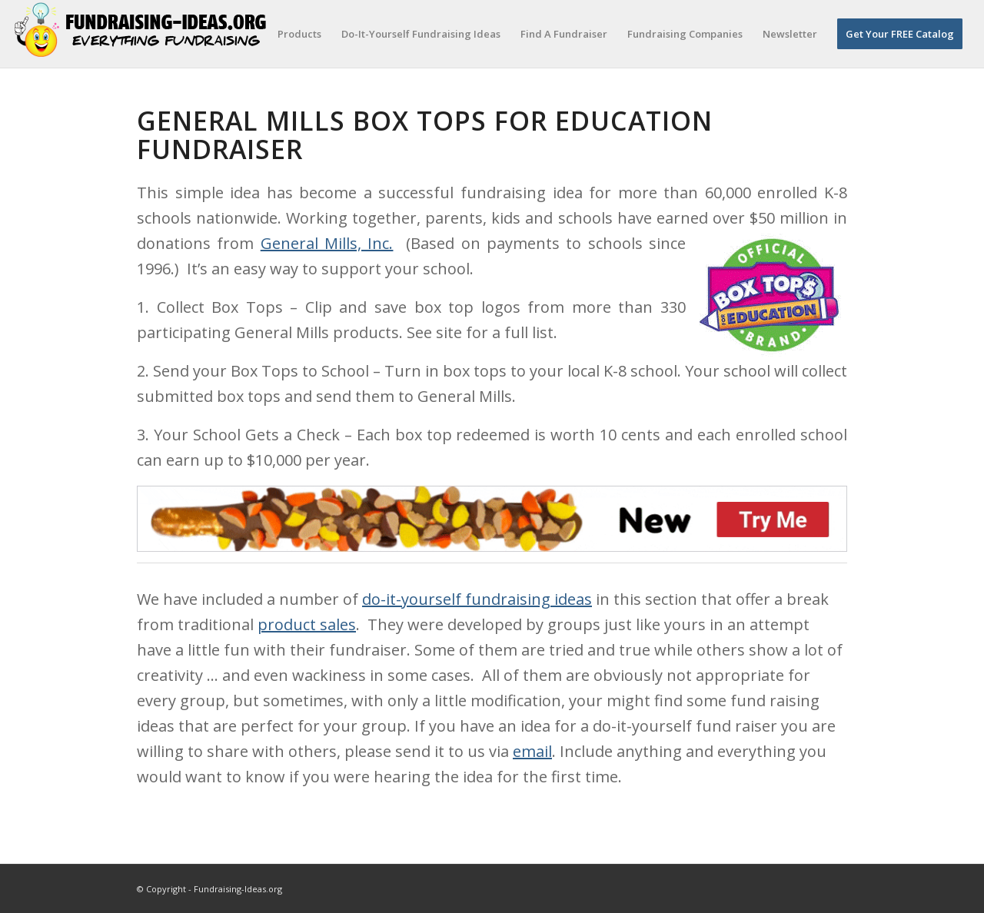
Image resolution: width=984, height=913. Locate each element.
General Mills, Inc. (327, 243)
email (532, 751)
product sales (307, 624)
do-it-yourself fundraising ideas (477, 599)
